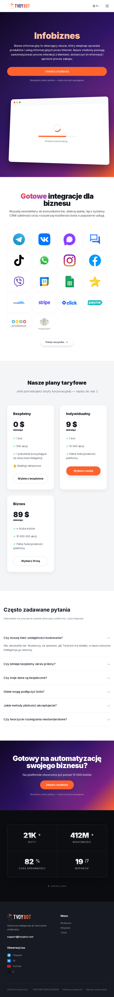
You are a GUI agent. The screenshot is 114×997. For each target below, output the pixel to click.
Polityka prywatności (72, 989)
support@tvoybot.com (20, 936)
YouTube (14, 966)
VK (11, 961)
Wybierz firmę (30, 561)
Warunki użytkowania (96, 989)
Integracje (65, 927)
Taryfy (64, 932)
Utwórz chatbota (57, 71)
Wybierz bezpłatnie (30, 478)
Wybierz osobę (83, 470)
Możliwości (66, 923)
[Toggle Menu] (107, 6)
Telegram (14, 955)
